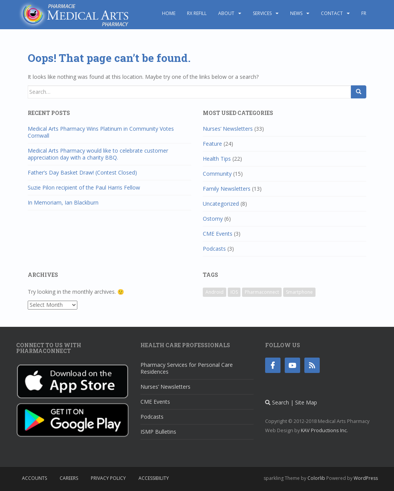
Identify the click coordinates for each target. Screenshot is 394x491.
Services (262, 13)
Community (217, 173)
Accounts (34, 478)
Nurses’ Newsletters (228, 128)
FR (363, 13)
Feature (212, 143)
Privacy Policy (108, 478)
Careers (69, 478)
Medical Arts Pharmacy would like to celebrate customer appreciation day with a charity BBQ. (98, 154)
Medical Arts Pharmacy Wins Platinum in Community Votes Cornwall (101, 132)
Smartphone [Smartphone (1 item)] (299, 292)
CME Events (217, 233)
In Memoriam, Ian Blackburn (63, 202)
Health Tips (217, 158)
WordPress (366, 478)
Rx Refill (197, 13)
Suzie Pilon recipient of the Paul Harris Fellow (84, 187)
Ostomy (213, 218)
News (296, 13)
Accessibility (154, 478)
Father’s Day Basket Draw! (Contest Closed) (82, 172)
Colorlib (316, 478)
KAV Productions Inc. (324, 430)
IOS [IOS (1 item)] (234, 292)
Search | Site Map (291, 402)
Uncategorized (221, 203)
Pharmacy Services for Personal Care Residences (186, 368)
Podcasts (214, 248)
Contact (332, 13)
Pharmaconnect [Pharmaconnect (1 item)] (262, 292)
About (226, 13)
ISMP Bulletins (158, 431)
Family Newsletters (226, 188)
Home (168, 13)
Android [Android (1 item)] (214, 292)
